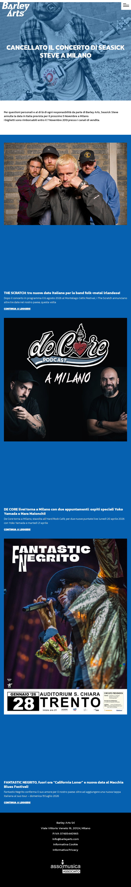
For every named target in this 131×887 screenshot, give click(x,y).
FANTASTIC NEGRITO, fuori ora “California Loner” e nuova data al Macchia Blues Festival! (63, 784)
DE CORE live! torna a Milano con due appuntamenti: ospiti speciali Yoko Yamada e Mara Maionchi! (63, 511)
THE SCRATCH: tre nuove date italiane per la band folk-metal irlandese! (62, 292)
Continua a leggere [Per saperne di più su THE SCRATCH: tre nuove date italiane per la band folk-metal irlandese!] (17, 309)
